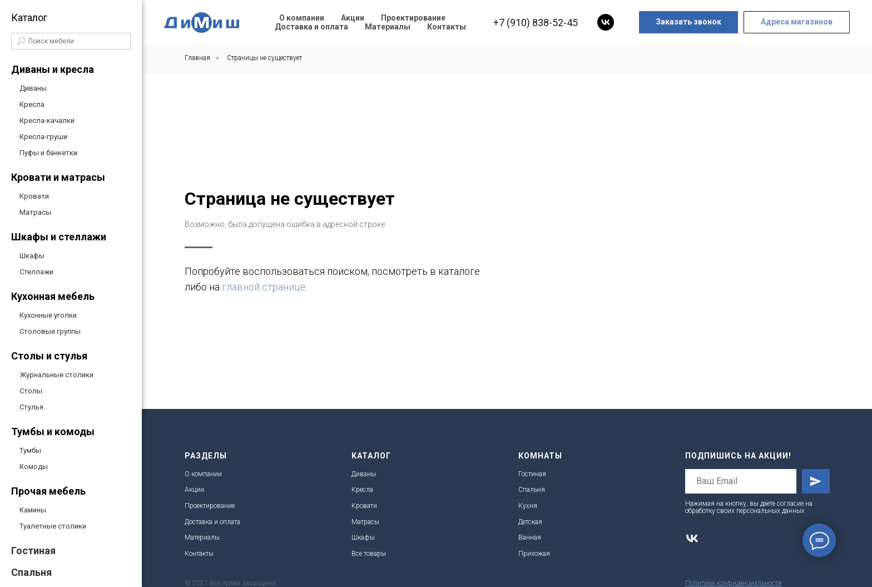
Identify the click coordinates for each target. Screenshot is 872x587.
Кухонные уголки (48, 315)
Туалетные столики (52, 526)
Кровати (34, 196)
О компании (301, 17)
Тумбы (30, 450)
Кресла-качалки (47, 120)
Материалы (387, 26)
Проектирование (413, 17)
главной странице (598, 287)
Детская (530, 522)
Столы (30, 391)
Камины (32, 510)
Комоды (33, 466)
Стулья (31, 407)
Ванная (529, 537)
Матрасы (35, 212)
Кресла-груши (43, 136)
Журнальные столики (56, 375)
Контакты (446, 26)
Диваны (33, 88)
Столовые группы (50, 331)
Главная (197, 58)
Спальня (31, 572)
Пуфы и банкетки (48, 153)
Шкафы (31, 255)
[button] (688, 22)
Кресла (31, 104)
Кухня (527, 506)
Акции (352, 17)
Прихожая (534, 554)
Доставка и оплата (311, 26)
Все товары (368, 554)
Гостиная (33, 550)
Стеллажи (36, 272)
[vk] (605, 22)
